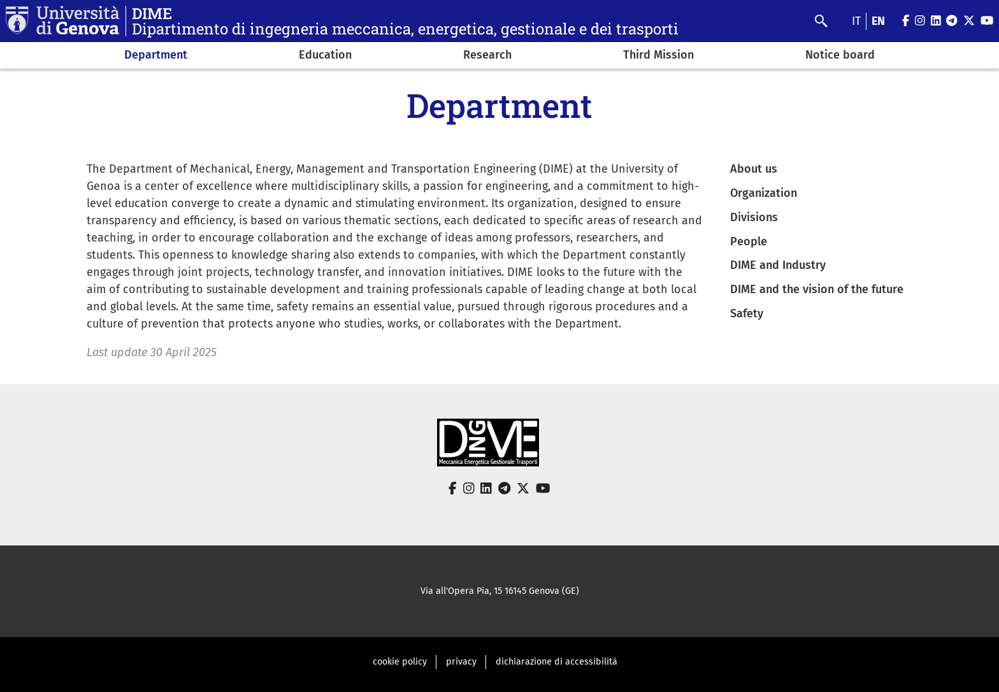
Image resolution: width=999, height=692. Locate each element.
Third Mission (658, 55)
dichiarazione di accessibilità (556, 661)
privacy (461, 661)
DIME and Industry (778, 265)
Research (487, 55)
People (748, 241)
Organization (763, 193)
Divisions (754, 217)
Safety (746, 313)
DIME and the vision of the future (816, 289)
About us (753, 169)
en (878, 21)
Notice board (840, 55)
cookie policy (400, 661)
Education (325, 55)
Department (155, 55)
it (856, 21)
